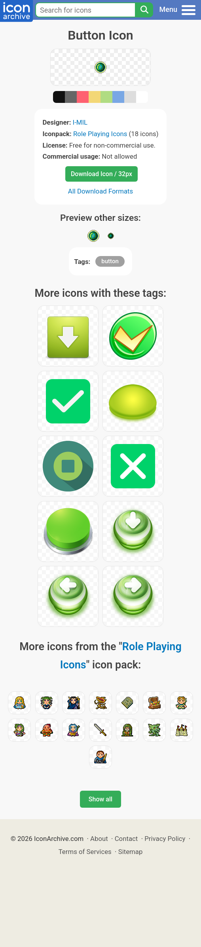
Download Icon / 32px (101, 174)
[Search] (144, 9)
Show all (100, 799)
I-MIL (80, 122)
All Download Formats (100, 191)
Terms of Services (85, 852)
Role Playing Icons (100, 134)
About (99, 839)
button (109, 261)
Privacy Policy (164, 839)
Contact (126, 839)
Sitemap (130, 852)
